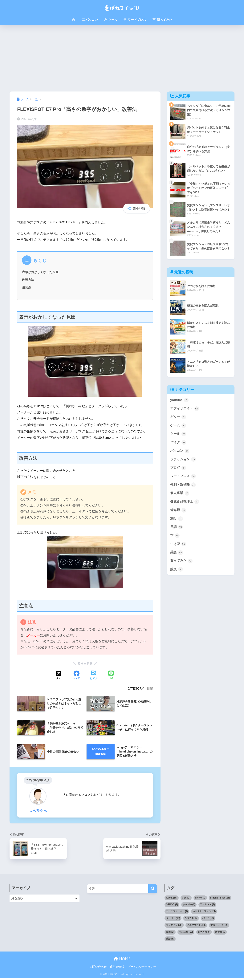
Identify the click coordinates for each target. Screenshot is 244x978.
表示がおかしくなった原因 (40, 272)
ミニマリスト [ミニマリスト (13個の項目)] (196, 925)
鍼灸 (176, 570)
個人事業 (179, 494)
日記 (150, 688)
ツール (110, 19)
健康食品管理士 (184, 502)
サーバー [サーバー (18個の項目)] (173, 918)
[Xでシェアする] (59, 675)
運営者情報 (117, 966)
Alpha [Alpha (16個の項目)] (171, 897)
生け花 (178, 545)
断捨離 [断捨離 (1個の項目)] (220, 932)
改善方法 (28, 279)
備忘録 (178, 511)
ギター (178, 417)
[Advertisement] (122, 58)
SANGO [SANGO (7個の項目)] (172, 904)
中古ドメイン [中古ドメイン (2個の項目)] (219, 925)
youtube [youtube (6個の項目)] (189, 904)
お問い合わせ (98, 966)
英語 (176, 553)
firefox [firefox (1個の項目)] (200, 897)
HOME (122, 958)
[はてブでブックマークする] (93, 675)
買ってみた (162, 19)
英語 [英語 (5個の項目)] (170, 938)
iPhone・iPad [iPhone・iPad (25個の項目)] (220, 897)
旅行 (176, 519)
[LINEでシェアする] (111, 675)
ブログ (178, 468)
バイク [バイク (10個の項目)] (208, 918)
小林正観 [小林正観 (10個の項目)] (186, 932)
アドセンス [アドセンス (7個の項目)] (207, 904)
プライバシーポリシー (142, 966)
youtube (179, 400)
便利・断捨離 (183, 485)
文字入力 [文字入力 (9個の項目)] (204, 932)
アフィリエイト (184, 408)
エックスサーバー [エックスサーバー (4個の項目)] (177, 911)
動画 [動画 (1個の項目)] (170, 932)
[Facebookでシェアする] (76, 675)
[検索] (152, 888)
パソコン (90, 19)
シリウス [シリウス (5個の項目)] (191, 918)
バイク (178, 442)
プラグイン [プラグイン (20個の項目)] (174, 925)
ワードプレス (135, 19)
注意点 (26, 287)
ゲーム (178, 426)
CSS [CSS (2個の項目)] (186, 897)
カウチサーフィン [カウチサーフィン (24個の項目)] (204, 911)
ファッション (183, 459)
